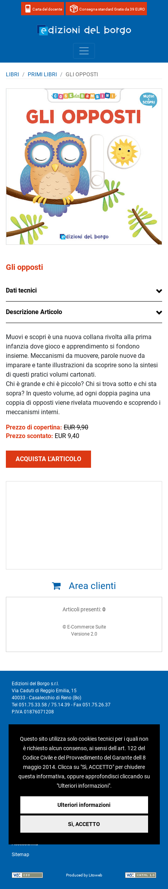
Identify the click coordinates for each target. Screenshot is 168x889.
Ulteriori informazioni (84, 805)
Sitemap (20, 854)
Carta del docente (47, 9)
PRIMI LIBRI (42, 74)
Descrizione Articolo (34, 312)
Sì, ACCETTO (84, 824)
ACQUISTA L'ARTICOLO (48, 459)
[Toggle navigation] (84, 51)
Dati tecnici (21, 290)
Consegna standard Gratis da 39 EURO (112, 9)
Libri (12, 74)
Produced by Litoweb (84, 875)
